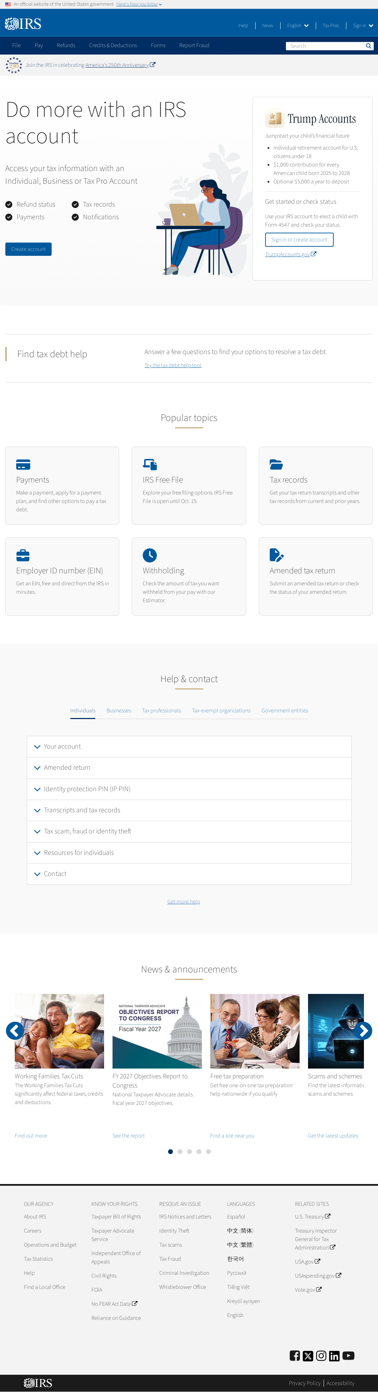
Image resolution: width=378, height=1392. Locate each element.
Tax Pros (331, 25)
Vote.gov (308, 1290)
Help (243, 25)
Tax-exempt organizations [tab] (221, 710)
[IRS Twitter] (308, 1358)
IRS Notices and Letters (185, 1217)
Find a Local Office (44, 1287)
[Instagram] (321, 1356)
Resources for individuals (79, 853)
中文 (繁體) (240, 1245)
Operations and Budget (50, 1245)
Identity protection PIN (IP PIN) (87, 789)
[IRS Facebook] (295, 1356)
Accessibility (340, 1383)
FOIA (96, 1290)
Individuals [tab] (82, 710)
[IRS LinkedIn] (334, 1358)
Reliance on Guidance (116, 1318)
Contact (55, 874)
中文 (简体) (240, 1231)
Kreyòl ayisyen (243, 1301)
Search (368, 45)
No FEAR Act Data (114, 1304)
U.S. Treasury (312, 1217)
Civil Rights (103, 1276)
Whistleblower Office (182, 1287)
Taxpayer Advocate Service (112, 1235)
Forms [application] (158, 45)
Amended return (67, 768)
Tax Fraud (170, 1259)
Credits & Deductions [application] (113, 45)
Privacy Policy (305, 1383)
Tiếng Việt (238, 1287)
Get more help (183, 902)
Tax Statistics (38, 1259)
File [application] (16, 45)
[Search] (330, 46)
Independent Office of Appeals (116, 1257)
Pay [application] (39, 45)
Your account (62, 746)
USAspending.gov (318, 1276)
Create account (28, 249)
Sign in (363, 25)
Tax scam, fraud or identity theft (87, 831)
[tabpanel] (189, 810)
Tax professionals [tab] (161, 710)
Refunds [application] (66, 45)
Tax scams (170, 1245)
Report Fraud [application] (194, 45)
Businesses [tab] (119, 710)
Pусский (236, 1273)
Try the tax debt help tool (173, 365)
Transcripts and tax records (82, 810)
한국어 (235, 1259)
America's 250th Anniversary (120, 65)
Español (236, 1217)
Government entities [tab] (285, 710)
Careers (32, 1231)
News (267, 25)
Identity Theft (174, 1231)
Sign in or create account (299, 240)
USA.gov (307, 1262)
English (298, 25)
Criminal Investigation (184, 1273)
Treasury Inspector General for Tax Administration (316, 1239)
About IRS (35, 1217)
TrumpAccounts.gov (290, 254)
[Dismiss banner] (368, 65)
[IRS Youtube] (348, 1356)
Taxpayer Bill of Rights (116, 1217)
